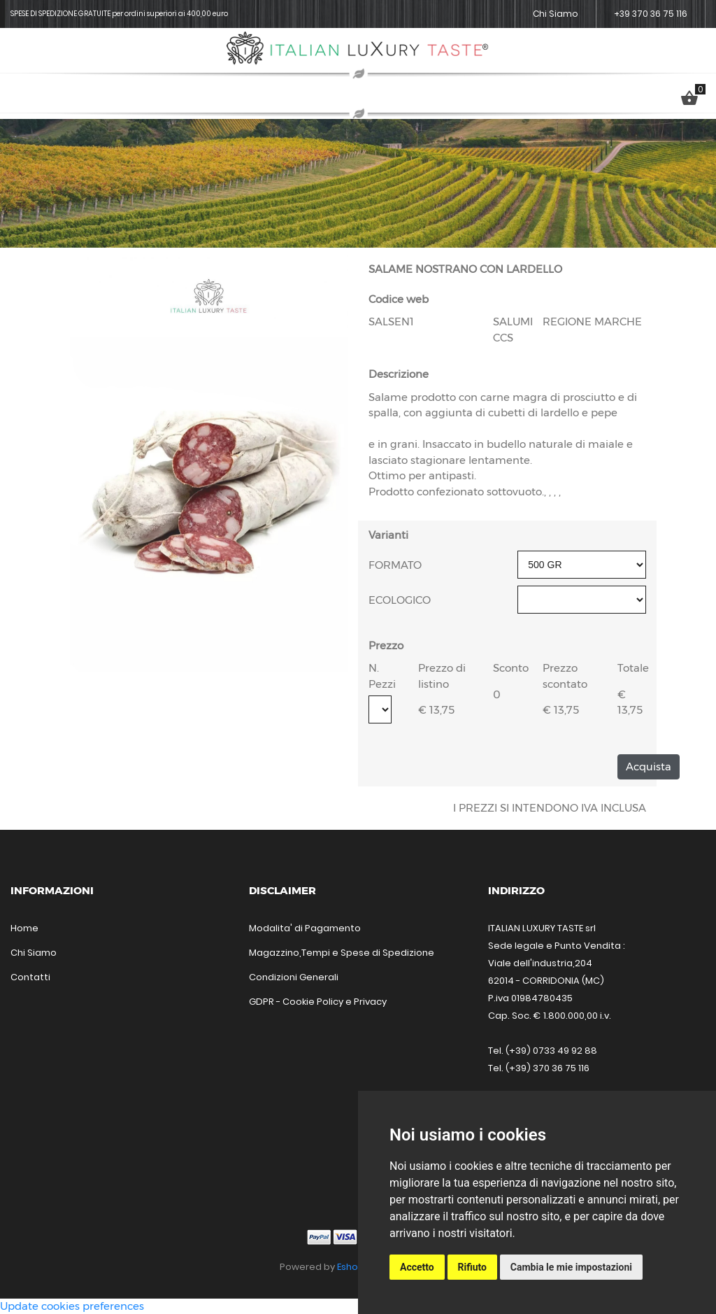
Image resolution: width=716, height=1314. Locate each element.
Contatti (30, 977)
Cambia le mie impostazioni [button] (571, 1267)
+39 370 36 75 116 (650, 14)
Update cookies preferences (72, 1306)
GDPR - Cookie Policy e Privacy (318, 1001)
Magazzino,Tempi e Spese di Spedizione (341, 952)
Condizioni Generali (293, 977)
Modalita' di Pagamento (305, 928)
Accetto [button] (417, 1267)
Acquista (648, 766)
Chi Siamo (555, 14)
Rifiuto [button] (472, 1267)
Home (24, 928)
